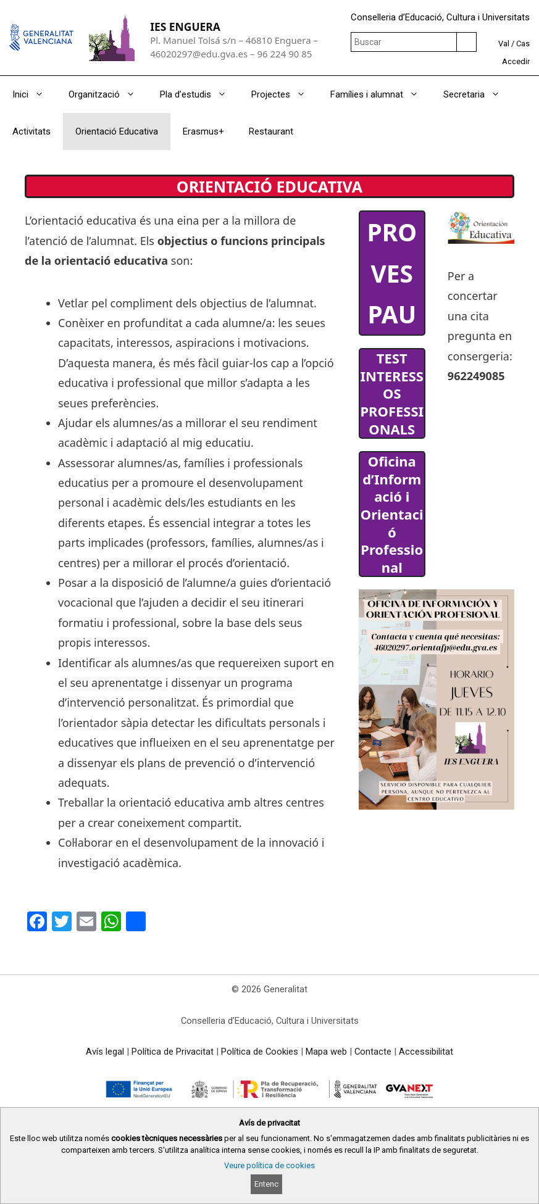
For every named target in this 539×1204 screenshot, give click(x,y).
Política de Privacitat (173, 1051)
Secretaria (477, 94)
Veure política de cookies (269, 1165)
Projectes (284, 94)
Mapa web (326, 1051)
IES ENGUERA (185, 26)
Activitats (31, 131)
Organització (108, 94)
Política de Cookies (259, 1051)
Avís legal (105, 1051)
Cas (523, 43)
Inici (34, 94)
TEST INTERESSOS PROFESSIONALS (392, 393)
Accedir (516, 61)
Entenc (266, 1184)
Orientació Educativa (116, 131)
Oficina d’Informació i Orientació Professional (392, 514)
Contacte (372, 1051)
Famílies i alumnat (380, 94)
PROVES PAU (392, 272)
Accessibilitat (426, 1051)
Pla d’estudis (199, 94)
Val (503, 43)
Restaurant (271, 131)
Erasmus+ (203, 131)
